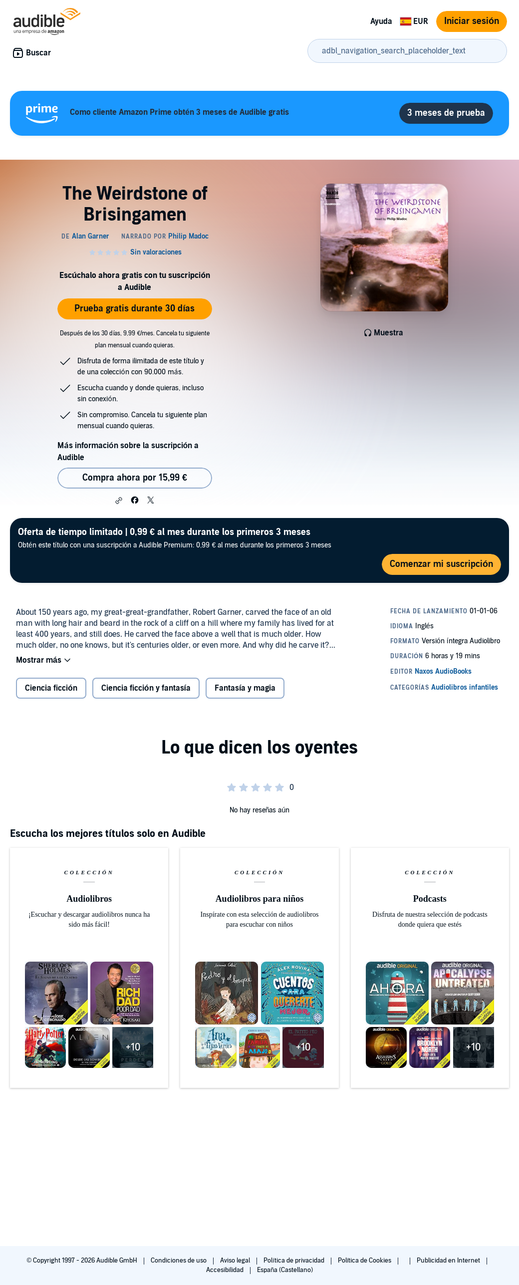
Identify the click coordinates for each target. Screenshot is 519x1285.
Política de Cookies (365, 1261)
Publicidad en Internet (449, 1261)
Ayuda (381, 21)
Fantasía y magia (245, 688)
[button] (119, 501)
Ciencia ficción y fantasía (146, 688)
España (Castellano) (285, 1270)
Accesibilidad (225, 1270)
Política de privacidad (294, 1261)
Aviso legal (236, 1261)
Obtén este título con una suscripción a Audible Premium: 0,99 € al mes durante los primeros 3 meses (174, 537)
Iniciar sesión (471, 21)
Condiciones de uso (179, 1261)
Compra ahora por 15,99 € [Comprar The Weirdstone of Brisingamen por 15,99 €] (134, 478)
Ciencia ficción (51, 688)
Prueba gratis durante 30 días (134, 308)
